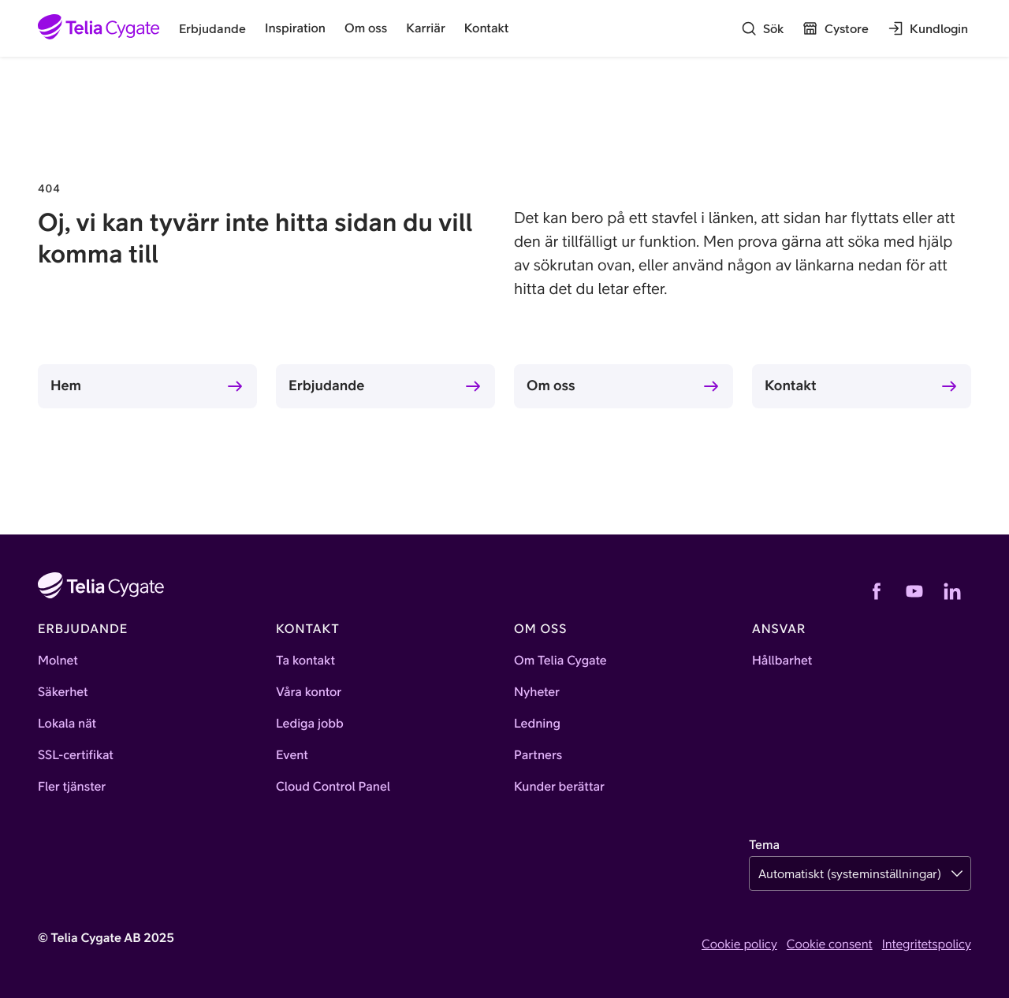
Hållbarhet (782, 661)
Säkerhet (63, 692)
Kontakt (791, 385)
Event (292, 755)
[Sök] (762, 28)
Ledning (537, 724)
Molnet (58, 661)
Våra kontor (308, 692)
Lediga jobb (310, 724)
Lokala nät (67, 724)
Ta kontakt (305, 661)
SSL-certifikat (76, 755)
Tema (764, 845)
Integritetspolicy (926, 944)
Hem (65, 385)
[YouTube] (914, 591)
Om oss (551, 385)
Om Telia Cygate (560, 661)
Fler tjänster (72, 787)
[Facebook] (876, 591)
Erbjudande (326, 385)
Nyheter (537, 692)
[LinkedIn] (952, 591)
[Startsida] (99, 28)
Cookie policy (739, 944)
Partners (538, 755)
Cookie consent (830, 944)
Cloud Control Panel (333, 787)
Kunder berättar (559, 787)
